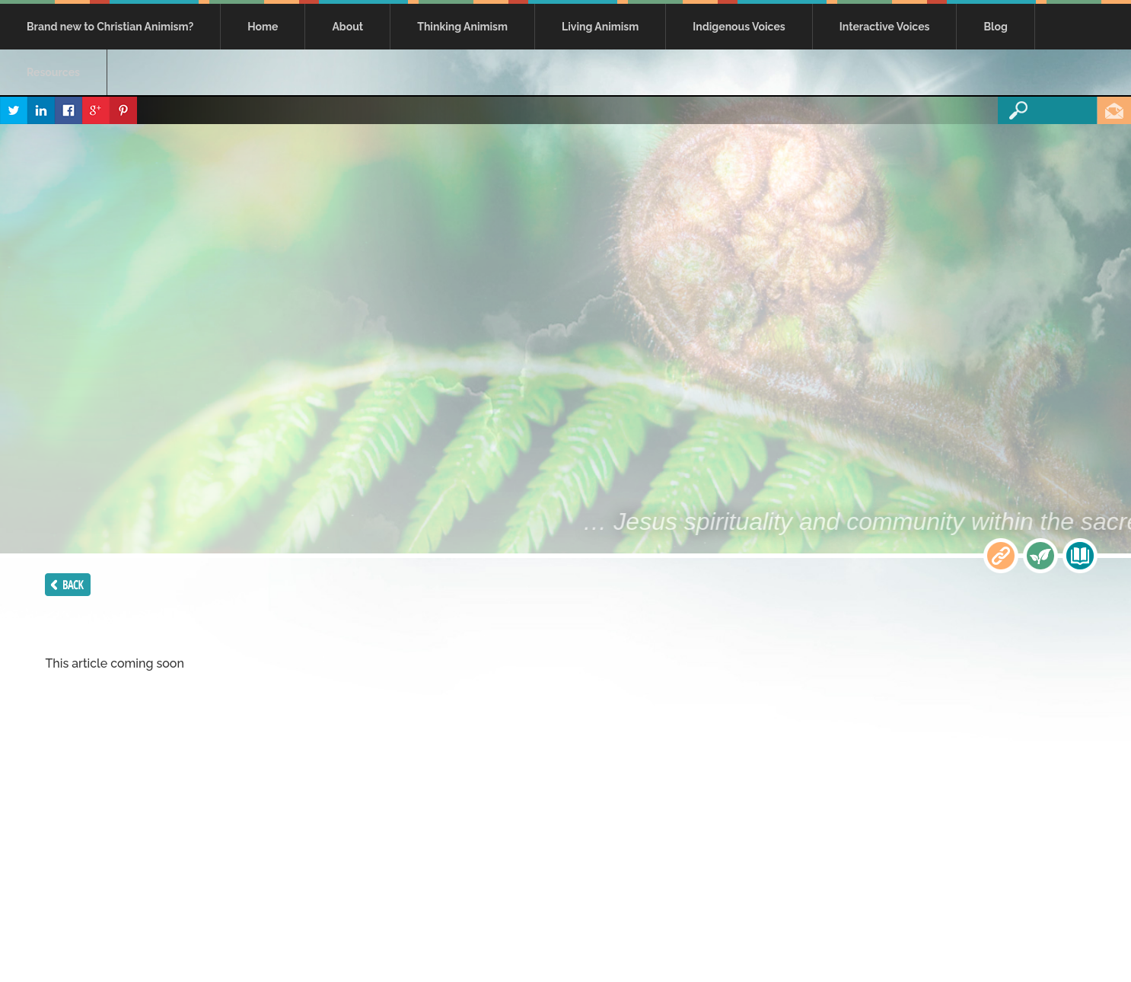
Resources (53, 72)
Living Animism (600, 27)
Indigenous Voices (739, 27)
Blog (995, 27)
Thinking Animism (462, 27)
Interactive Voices (884, 27)
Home (262, 27)
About (347, 27)
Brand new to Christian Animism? (110, 27)
